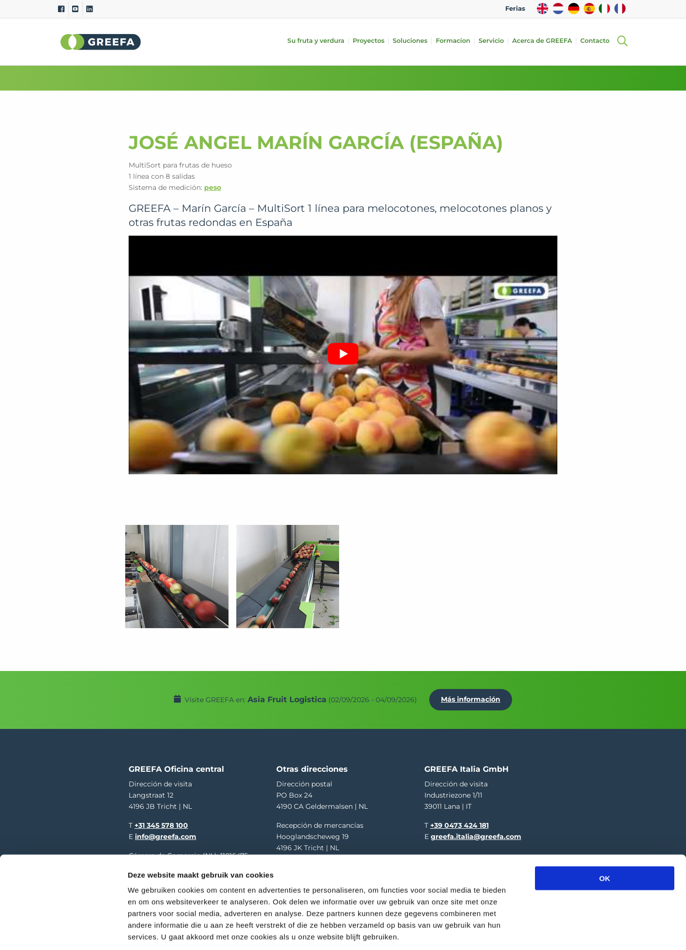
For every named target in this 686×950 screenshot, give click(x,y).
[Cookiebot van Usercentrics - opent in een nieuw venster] (63, 931)
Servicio (494, 41)
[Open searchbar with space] (622, 42)
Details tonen (526, 931)
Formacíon (455, 41)
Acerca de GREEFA (545, 41)
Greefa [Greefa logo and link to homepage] (101, 41)
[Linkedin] (89, 9)
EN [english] (542, 8)
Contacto (597, 41)
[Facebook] (61, 9)
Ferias (515, 8)
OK (604, 833)
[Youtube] (75, 9)
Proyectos (371, 41)
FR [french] (620, 8)
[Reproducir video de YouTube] (343, 353)
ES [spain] (589, 8)
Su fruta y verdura (318, 41)
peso (212, 187)
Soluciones (413, 41)
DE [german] (573, 8)
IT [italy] (604, 8)
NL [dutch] (558, 8)
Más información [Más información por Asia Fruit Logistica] (473, 696)
